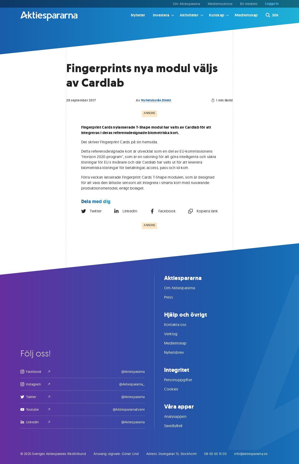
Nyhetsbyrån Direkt (156, 100)
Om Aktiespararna (186, 4)
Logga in (272, 4)
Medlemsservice (220, 4)
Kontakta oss (180, 324)
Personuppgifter (183, 379)
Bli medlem (248, 4)
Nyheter (138, 15)
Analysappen (180, 416)
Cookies (176, 389)
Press (173, 297)
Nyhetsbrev (179, 352)
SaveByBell (178, 425)
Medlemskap (246, 15)
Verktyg (175, 333)
